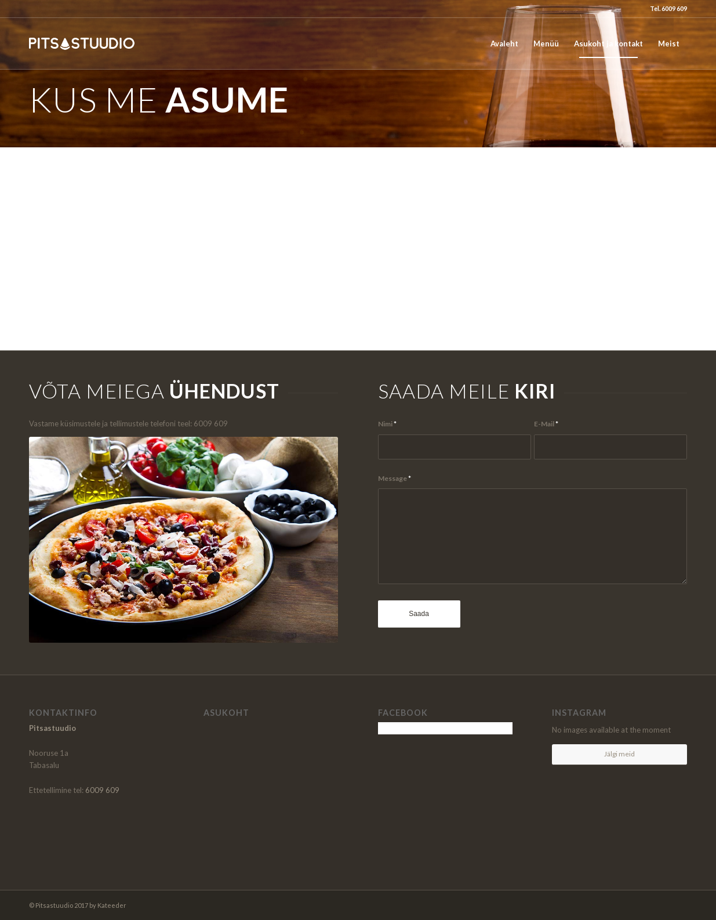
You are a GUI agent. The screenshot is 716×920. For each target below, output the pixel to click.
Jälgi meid (619, 753)
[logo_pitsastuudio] (84, 43)
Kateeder (111, 905)
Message (394, 478)
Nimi (387, 423)
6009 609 (102, 790)
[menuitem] (504, 43)
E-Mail (546, 423)
